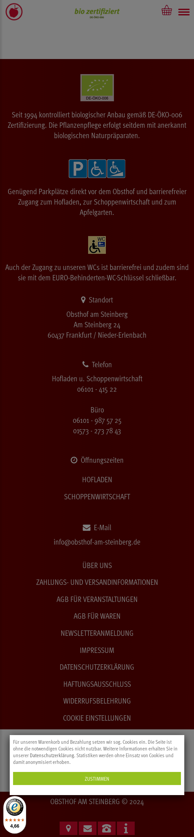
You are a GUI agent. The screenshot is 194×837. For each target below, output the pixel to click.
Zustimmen (97, 778)
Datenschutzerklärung (52, 755)
